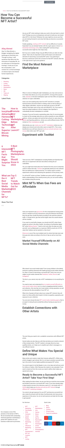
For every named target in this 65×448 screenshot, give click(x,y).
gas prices (40, 211)
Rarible (24, 120)
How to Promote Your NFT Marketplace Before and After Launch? (17, 119)
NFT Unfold (21, 445)
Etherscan (25, 233)
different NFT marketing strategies (32, 389)
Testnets (39, 168)
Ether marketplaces (33, 122)
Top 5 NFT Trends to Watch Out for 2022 (15, 182)
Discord (55, 274)
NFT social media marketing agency (50, 300)
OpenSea (28, 96)
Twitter (50, 274)
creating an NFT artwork (39, 44)
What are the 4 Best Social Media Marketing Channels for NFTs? (7, 186)
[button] (32, 1)
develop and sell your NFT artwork (45, 387)
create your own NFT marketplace (44, 125)
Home (4, 10)
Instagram (25, 276)
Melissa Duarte (32, 226)
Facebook (45, 274)
